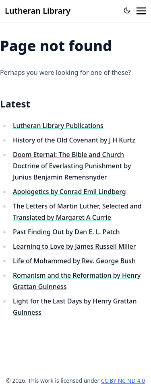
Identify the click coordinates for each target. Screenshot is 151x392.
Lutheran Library (37, 10)
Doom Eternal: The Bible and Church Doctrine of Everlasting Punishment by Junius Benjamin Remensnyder (72, 166)
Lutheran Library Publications (58, 125)
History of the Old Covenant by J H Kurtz (74, 140)
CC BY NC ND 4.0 (123, 380)
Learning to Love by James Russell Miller (74, 246)
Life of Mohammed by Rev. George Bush (74, 260)
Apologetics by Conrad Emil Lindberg (69, 191)
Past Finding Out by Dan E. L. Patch (66, 231)
